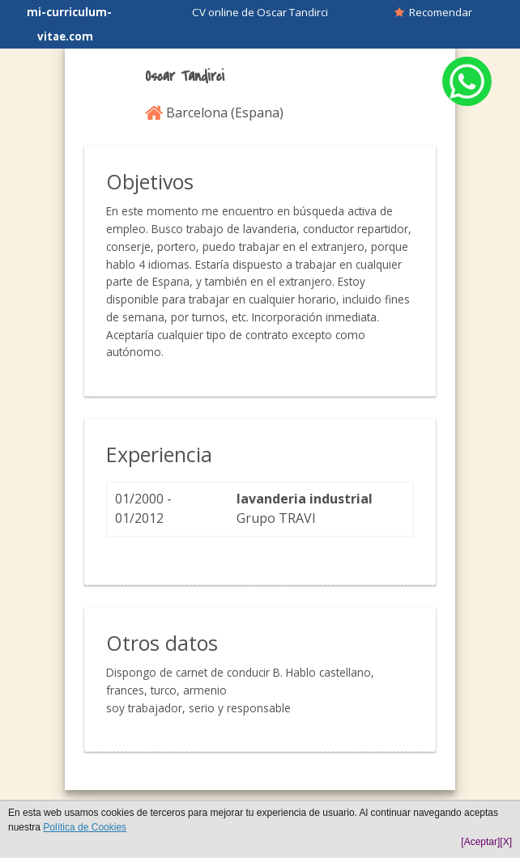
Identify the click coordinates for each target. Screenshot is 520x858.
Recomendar (433, 12)
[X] (506, 841)
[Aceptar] (480, 841)
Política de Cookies (84, 827)
